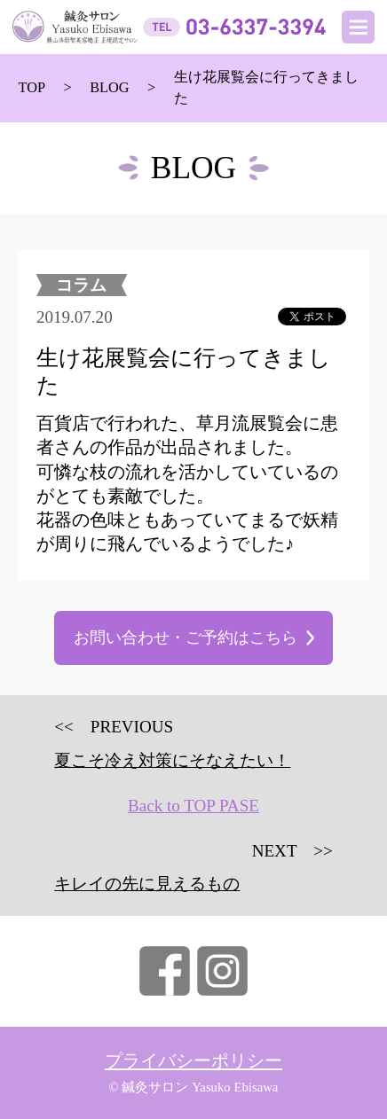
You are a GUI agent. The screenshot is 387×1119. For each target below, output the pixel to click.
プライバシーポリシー (193, 1060)
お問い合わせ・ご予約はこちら (185, 637)
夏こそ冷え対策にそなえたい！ (172, 760)
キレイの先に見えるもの (147, 883)
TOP (31, 87)
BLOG (110, 87)
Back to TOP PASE (193, 805)
